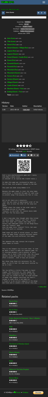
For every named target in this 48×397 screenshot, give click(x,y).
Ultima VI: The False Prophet (19, 369)
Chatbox (25, 392)
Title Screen (11, 41)
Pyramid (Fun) (12, 66)
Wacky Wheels (14, 352)
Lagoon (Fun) (11, 51)
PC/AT (27, 24)
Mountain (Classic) (13, 73)
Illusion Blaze (13, 378)
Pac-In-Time (13, 301)
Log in (25, 151)
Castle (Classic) (12, 85)
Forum (17, 392)
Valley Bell (26, 110)
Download (14, 155)
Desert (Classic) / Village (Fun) (17, 48)
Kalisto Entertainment (27, 29)
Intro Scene (11, 38)
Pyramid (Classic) (13, 63)
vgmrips (7, 2)
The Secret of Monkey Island (19, 344)
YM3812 (27, 22)
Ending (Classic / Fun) (14, 92)
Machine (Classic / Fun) (15, 88)
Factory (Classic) (12, 79)
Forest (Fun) (11, 60)
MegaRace (12, 335)
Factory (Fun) (11, 76)
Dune (11, 361)
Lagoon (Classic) (12, 54)
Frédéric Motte (27, 26)
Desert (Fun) (11, 44)
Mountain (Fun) (12, 70)
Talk (23, 155)
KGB (10, 327)
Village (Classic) (12, 82)
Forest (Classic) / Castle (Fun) (17, 57)
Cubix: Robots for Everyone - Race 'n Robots (24, 318)
